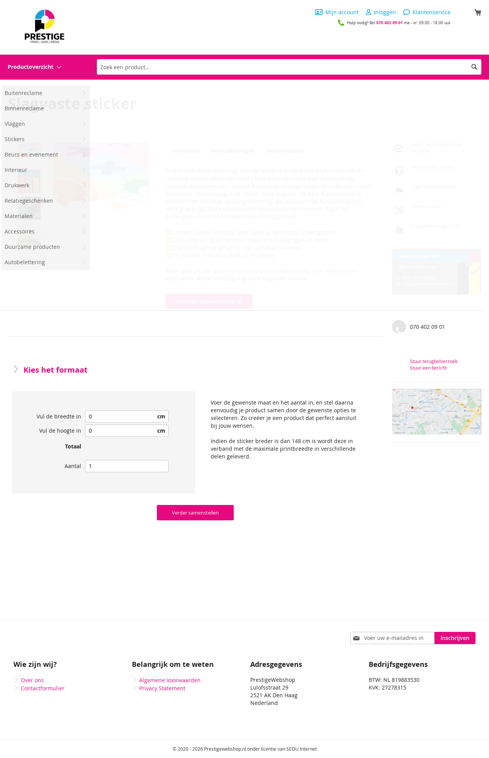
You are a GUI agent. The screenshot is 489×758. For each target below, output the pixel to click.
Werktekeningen (231, 151)
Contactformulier (43, 688)
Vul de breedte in (59, 416)
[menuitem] (34, 67)
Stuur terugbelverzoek (433, 361)
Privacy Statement (162, 688)
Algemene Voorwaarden (170, 680)
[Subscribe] (455, 638)
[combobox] (289, 67)
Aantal (73, 466)
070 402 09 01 (389, 22)
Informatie (184, 151)
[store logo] (44, 26)
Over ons (32, 680)
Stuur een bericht (428, 368)
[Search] (474, 67)
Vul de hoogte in (60, 430)
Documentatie (283, 151)
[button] (101, 191)
